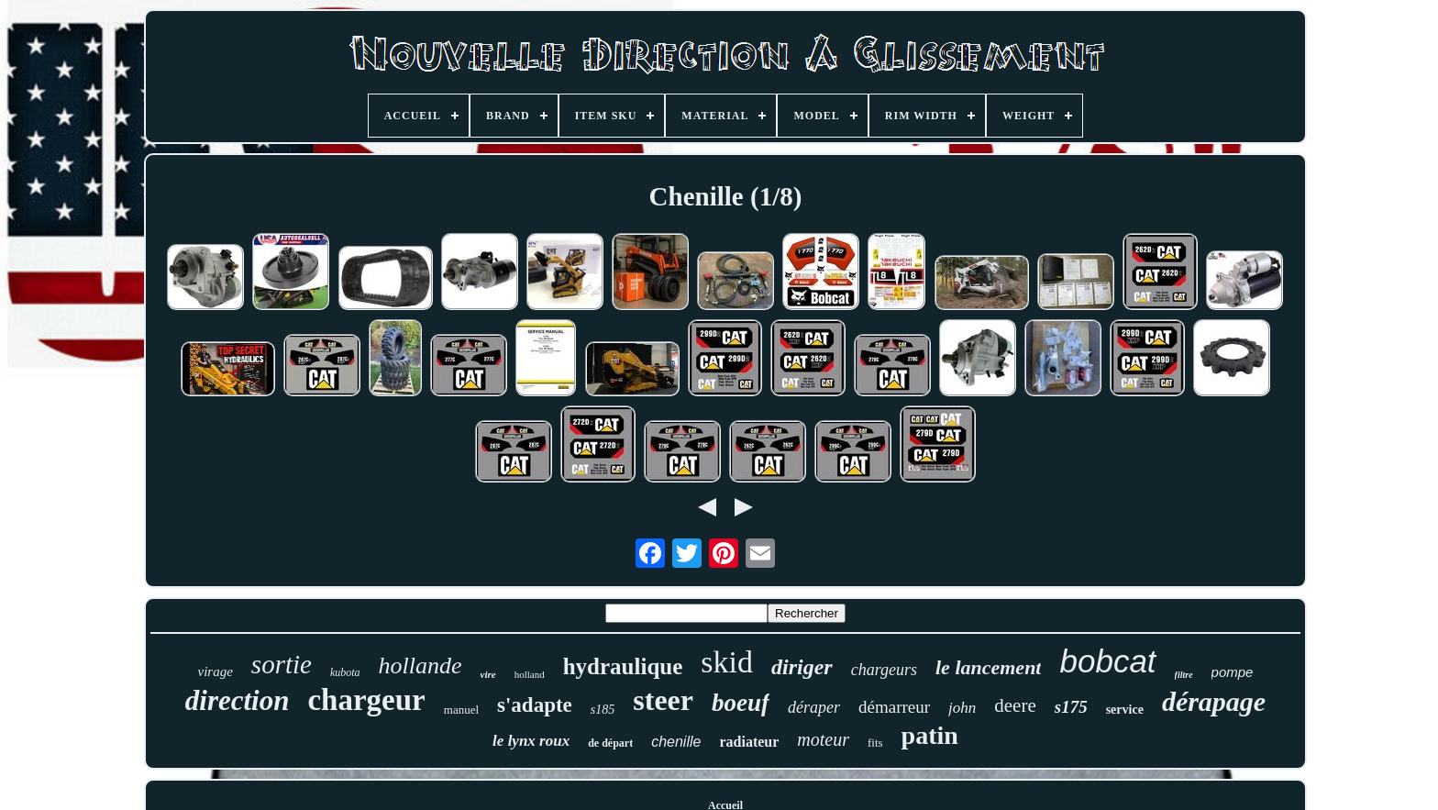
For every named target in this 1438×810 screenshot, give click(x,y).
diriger (802, 667)
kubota (345, 672)
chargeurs (884, 669)
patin (930, 735)
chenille (676, 741)
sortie (281, 664)
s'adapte (534, 704)
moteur (823, 739)
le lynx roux (531, 740)
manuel (461, 709)
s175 (1071, 706)
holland (529, 674)
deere (1014, 705)
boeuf (740, 702)
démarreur (894, 706)
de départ (610, 743)
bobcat (1107, 661)
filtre (1184, 675)
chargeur (366, 699)
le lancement (988, 667)
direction (237, 700)
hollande (420, 665)
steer (663, 699)
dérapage (1214, 701)
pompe (1232, 672)
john (962, 707)
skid (727, 662)
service (1125, 709)
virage (215, 671)
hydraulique (623, 666)
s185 (602, 709)
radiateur (749, 741)
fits (875, 742)
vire (488, 674)
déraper (814, 707)
